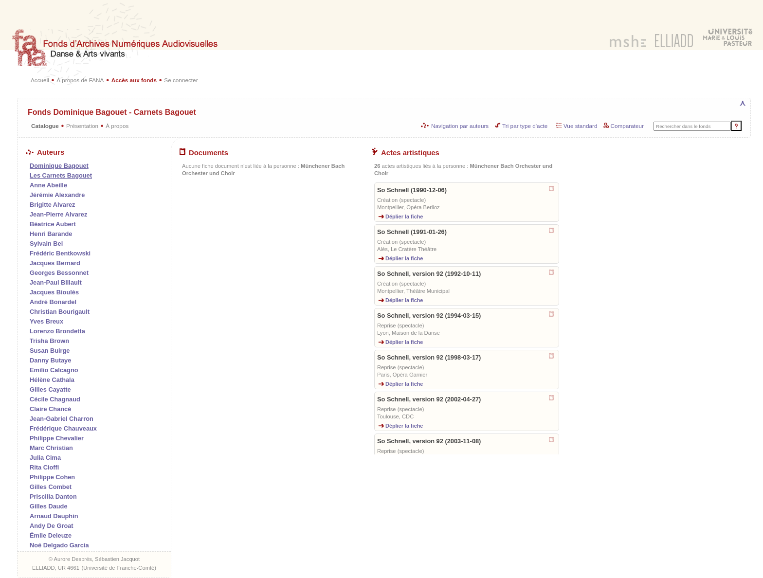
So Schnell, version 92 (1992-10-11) (429, 273)
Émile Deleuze (51, 535)
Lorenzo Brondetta (57, 331)
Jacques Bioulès (54, 292)
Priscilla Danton (53, 496)
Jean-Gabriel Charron (61, 418)
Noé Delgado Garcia (59, 545)
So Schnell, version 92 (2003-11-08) (429, 441)
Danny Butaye (50, 360)
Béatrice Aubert (53, 224)
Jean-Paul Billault (56, 282)
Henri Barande (51, 233)
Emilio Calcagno (54, 370)
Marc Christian (51, 448)
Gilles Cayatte (50, 389)
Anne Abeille (48, 185)
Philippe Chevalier (57, 438)
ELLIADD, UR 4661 (55, 568)
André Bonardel (53, 302)
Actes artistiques (405, 153)
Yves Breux (46, 321)
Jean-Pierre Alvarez (58, 214)
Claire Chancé (50, 409)
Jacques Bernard (55, 263)
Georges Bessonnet (59, 272)
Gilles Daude (49, 506)
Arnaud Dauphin (54, 516)
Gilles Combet (51, 486)
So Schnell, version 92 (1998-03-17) (429, 357)
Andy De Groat (51, 525)
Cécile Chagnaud (55, 399)
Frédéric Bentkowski (60, 253)
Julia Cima (45, 457)
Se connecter (181, 80)
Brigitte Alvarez (52, 204)
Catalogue (45, 126)
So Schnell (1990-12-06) (412, 190)
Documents (204, 153)
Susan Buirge (50, 350)
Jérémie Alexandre (57, 195)
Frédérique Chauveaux (63, 428)
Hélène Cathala (52, 379)
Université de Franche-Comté (118, 568)
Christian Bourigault (60, 311)
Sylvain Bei (46, 243)
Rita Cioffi (44, 467)
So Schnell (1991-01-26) (412, 231)
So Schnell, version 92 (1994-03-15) (429, 315)
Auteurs (45, 152)
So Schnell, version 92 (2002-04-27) (429, 399)
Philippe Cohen (52, 477)
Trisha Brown (49, 340)
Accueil (40, 80)
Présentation (82, 126)
